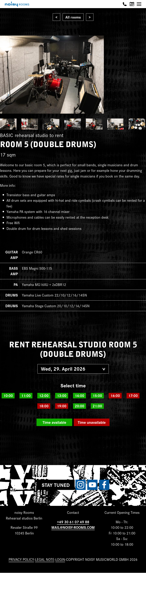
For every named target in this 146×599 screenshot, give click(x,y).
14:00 (79, 395)
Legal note (44, 559)
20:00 (79, 405)
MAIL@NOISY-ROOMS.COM (73, 527)
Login (60, 559)
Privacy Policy (21, 559)
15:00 (97, 395)
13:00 (61, 395)
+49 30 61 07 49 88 (73, 521)
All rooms (73, 17)
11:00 (26, 395)
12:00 (44, 395)
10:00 (8, 395)
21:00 (97, 405)
